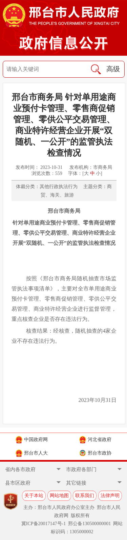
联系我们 (84, 495)
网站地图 (59, 495)
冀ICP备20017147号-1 (43, 523)
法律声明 (110, 495)
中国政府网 (32, 439)
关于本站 (33, 495)
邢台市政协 (95, 453)
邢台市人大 (32, 453)
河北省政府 (95, 439)
